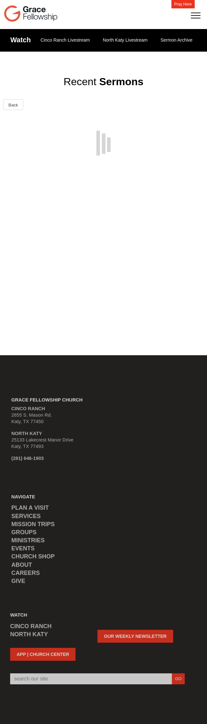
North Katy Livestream (125, 40)
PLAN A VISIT (30, 510)
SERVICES (26, 518)
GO (176, 678)
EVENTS (23, 551)
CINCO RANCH (28, 626)
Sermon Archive (176, 40)
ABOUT (21, 567)
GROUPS (24, 534)
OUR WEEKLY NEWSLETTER (133, 636)
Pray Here (183, 4)
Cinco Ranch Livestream (65, 40)
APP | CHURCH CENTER (41, 654)
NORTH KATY (27, 634)
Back (13, 105)
